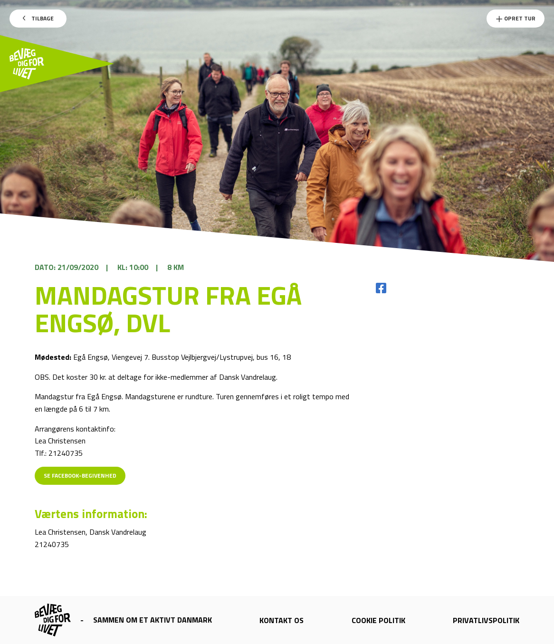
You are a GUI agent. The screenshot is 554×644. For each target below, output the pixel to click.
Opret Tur (515, 18)
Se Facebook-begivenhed (80, 475)
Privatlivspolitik (486, 620)
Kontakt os (281, 620)
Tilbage (38, 18)
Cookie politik (378, 620)
